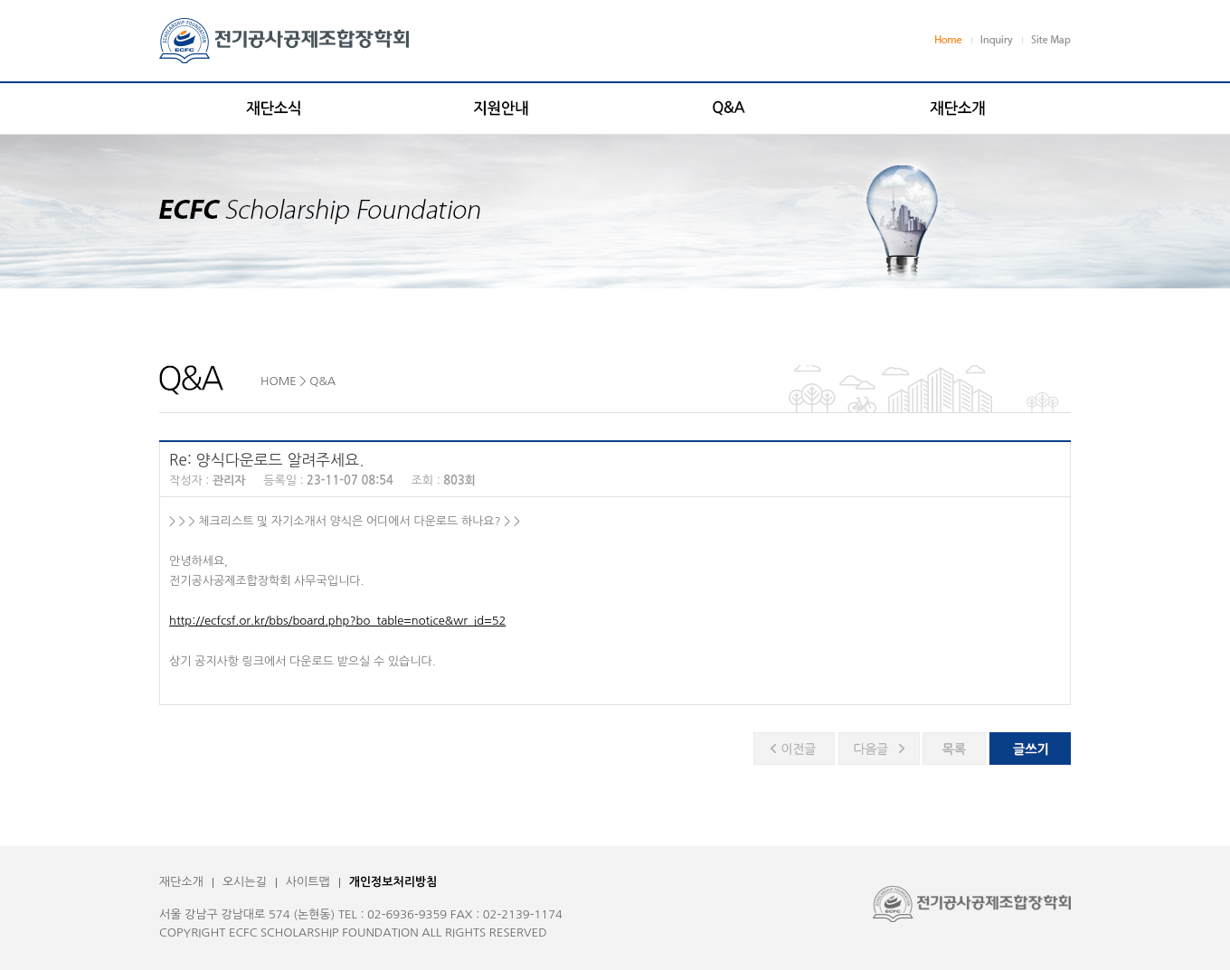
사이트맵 (308, 882)
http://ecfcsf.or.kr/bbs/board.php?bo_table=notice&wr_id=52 (337, 620)
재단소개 (181, 882)
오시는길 (244, 882)
